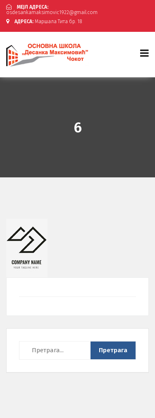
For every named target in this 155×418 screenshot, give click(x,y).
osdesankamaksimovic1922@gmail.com (52, 9)
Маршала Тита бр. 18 (44, 21)
